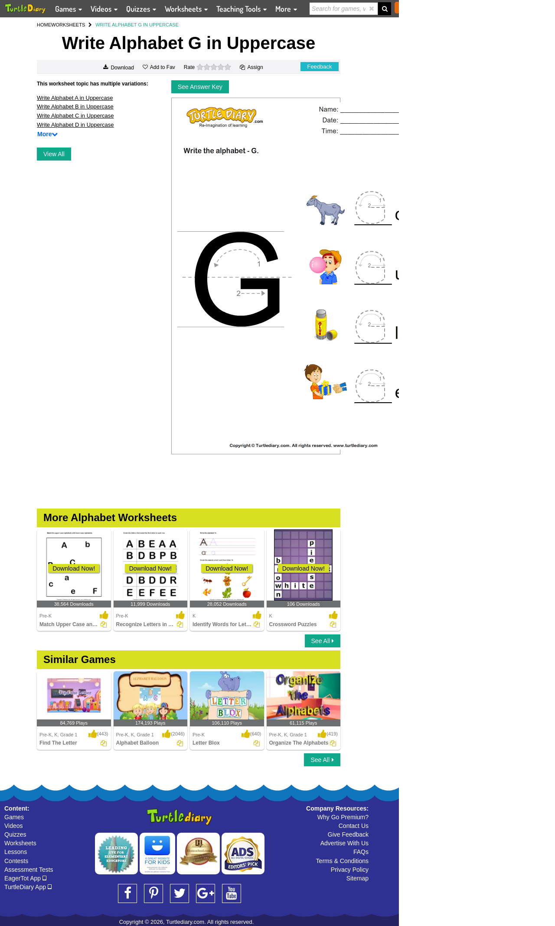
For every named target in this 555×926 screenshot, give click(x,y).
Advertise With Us (344, 843)
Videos (13, 825)
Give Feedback (348, 834)
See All (322, 640)
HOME (44, 24)
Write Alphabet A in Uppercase (75, 98)
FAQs (361, 851)
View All (54, 154)
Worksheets (20, 843)
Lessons (15, 851)
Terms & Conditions (342, 860)
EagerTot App (25, 878)
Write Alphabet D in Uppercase (75, 124)
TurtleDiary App (28, 886)
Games (14, 817)
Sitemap (357, 878)
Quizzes (15, 834)
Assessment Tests (28, 869)
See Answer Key (200, 86)
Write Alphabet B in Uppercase (75, 106)
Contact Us (354, 825)
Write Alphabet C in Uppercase (75, 115)
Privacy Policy (350, 869)
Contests (16, 860)
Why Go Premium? (343, 817)
